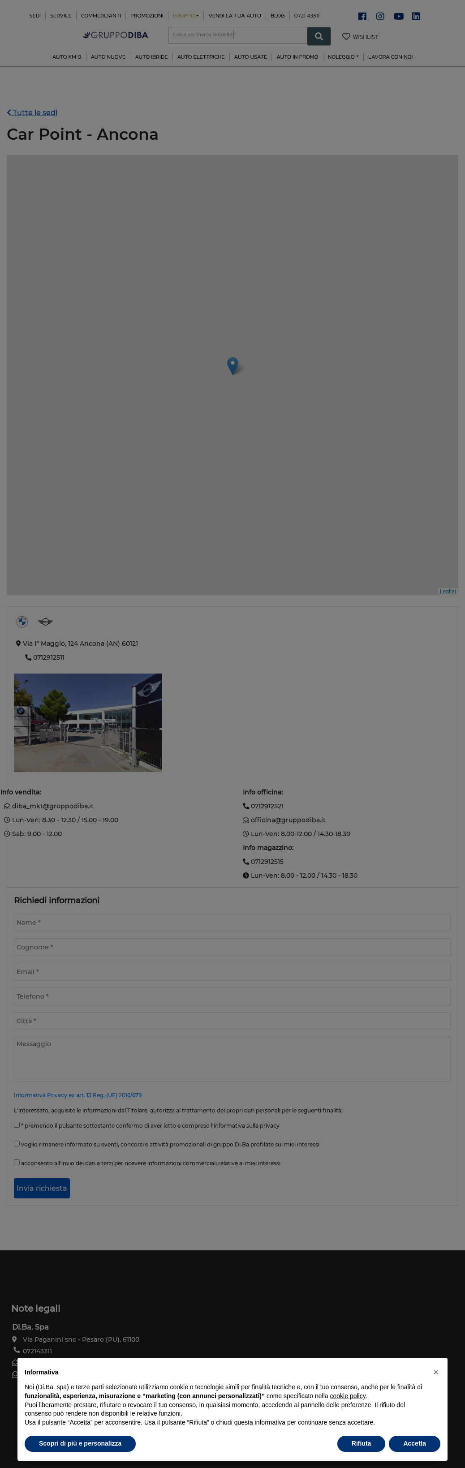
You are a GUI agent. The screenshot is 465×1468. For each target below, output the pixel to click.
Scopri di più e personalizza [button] (80, 1443)
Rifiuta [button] (361, 1443)
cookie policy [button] (348, 1395)
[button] (436, 1372)
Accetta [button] (414, 1443)
